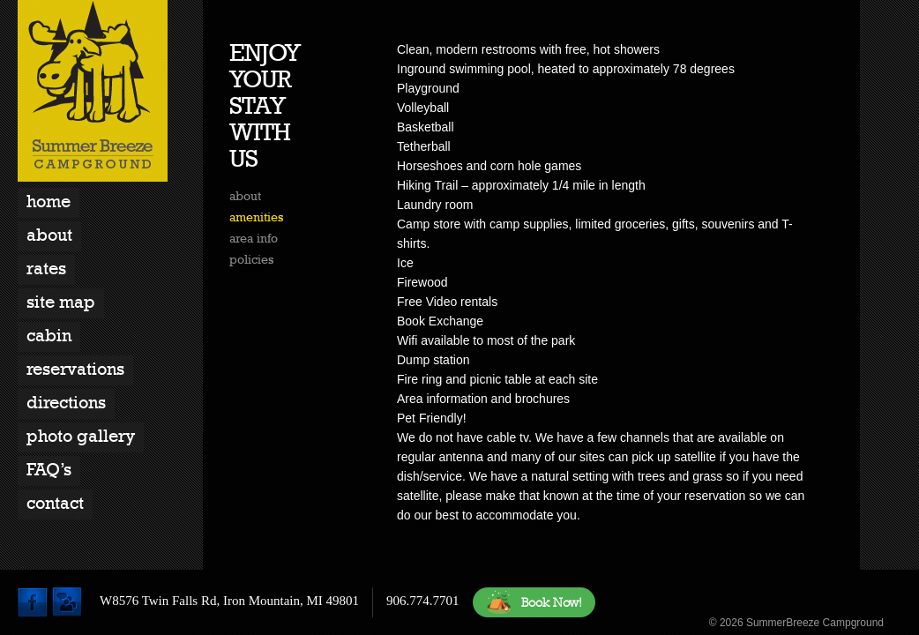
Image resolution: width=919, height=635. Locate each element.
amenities (256, 217)
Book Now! (534, 602)
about (245, 196)
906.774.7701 (423, 601)
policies (251, 259)
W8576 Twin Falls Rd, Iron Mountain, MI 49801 (229, 601)
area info (253, 238)
